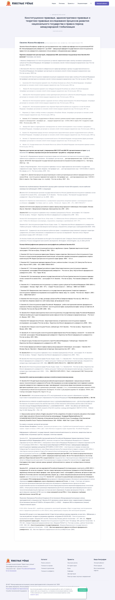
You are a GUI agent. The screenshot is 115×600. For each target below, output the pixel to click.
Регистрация (98, 565)
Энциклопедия (82, 3)
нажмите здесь (34, 594)
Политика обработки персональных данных (20, 589)
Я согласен (82, 590)
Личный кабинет (102, 3)
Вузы (69, 568)
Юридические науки (58, 14)
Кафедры (70, 571)
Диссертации (71, 574)
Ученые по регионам (47, 568)
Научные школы (72, 563)
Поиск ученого (45, 563)
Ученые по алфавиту (47, 571)
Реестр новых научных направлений (78, 576)
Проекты (71, 3)
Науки (54, 3)
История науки (72, 565)
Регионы (62, 3)
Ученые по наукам (47, 565)
